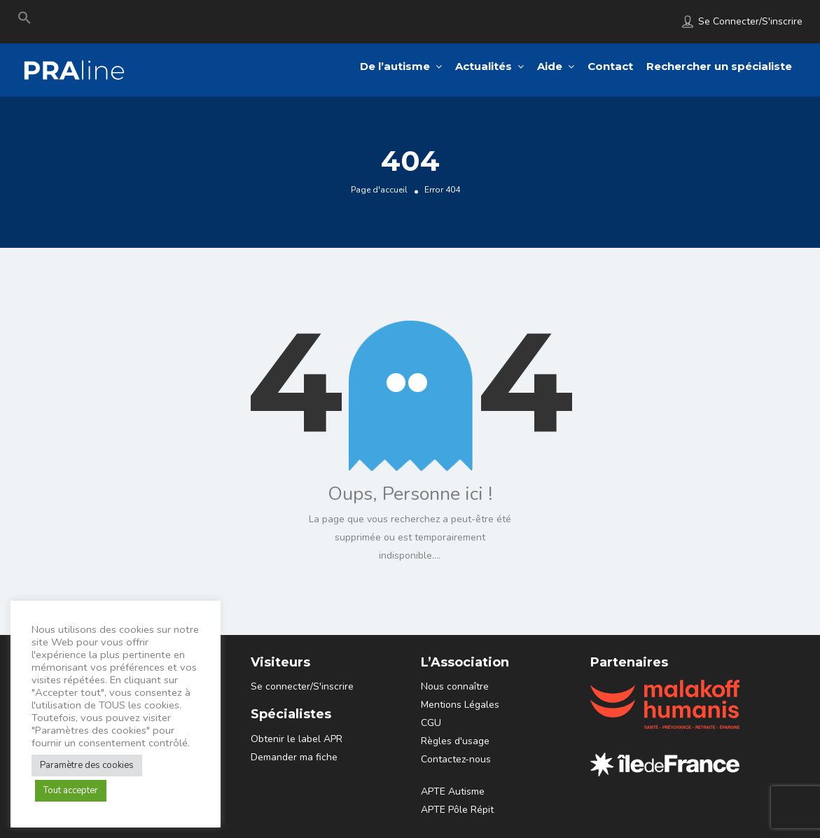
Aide (549, 66)
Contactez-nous (456, 759)
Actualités (483, 66)
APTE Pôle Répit (457, 809)
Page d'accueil (379, 189)
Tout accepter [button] (70, 790)
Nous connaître (455, 686)
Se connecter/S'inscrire (750, 21)
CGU (431, 722)
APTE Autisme (453, 791)
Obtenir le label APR (296, 739)
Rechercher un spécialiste (719, 66)
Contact (610, 66)
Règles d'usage (455, 741)
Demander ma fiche (294, 757)
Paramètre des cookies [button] (87, 765)
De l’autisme (395, 66)
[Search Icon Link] (25, 21)
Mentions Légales (460, 704)
